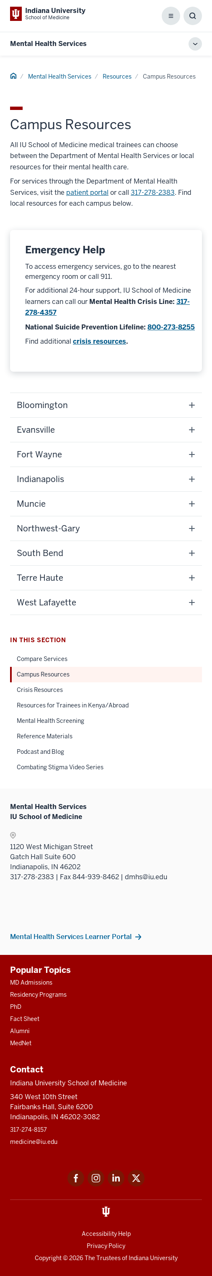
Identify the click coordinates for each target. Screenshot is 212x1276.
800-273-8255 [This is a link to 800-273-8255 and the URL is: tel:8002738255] (171, 327)
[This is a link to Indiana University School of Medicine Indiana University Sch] (47, 14)
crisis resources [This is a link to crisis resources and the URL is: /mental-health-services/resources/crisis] (99, 341)
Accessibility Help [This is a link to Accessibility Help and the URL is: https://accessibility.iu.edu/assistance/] (106, 1234)
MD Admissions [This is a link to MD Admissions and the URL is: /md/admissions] (31, 982)
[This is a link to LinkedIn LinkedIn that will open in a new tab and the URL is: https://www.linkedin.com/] (116, 1184)
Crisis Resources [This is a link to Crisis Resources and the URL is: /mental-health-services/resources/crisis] (40, 690)
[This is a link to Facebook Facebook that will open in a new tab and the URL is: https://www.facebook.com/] (75, 1184)
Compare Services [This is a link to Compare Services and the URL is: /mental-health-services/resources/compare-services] (42, 659)
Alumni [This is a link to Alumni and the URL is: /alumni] (20, 1031)
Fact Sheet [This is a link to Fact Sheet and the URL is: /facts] (24, 1019)
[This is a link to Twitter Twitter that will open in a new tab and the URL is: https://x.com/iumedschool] (136, 1184)
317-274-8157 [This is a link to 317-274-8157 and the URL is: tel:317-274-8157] (28, 1129)
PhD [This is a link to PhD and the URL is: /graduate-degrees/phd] (15, 1007)
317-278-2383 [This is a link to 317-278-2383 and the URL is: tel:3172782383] (153, 192)
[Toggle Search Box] (193, 16)
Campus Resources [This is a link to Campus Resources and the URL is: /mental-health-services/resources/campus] (43, 674)
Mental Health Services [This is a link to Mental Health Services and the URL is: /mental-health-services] (59, 76)
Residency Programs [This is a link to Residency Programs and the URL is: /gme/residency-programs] (38, 994)
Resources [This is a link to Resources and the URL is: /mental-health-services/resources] (117, 76)
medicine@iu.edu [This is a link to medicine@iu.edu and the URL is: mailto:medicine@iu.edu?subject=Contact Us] (33, 1142)
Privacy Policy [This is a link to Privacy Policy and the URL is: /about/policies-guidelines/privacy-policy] (106, 1246)
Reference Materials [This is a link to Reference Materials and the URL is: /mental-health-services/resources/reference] (44, 736)
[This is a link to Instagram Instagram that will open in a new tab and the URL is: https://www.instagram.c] (96, 1184)
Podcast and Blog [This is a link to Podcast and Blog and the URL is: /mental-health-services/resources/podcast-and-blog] (40, 751)
